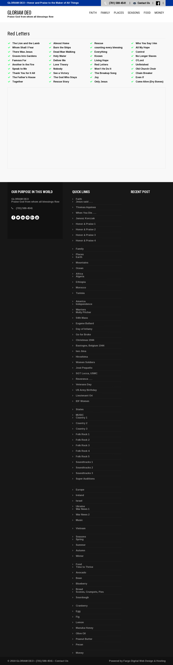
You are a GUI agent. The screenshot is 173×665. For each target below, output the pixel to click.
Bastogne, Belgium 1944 (90, 345)
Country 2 (81, 423)
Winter (80, 556)
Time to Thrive (84, 567)
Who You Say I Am (146, 43)
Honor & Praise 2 (86, 229)
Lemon (80, 622)
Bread (79, 589)
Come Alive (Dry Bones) (149, 81)
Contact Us (144, 3)
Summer (81, 545)
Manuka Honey (84, 628)
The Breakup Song (105, 73)
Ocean (79, 268)
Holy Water (59, 56)
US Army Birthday (86, 390)
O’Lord (140, 60)
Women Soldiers (85, 362)
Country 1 (81, 417)
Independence (84, 304)
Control (140, 51)
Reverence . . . (84, 379)
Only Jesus (100, 81)
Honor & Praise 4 (86, 240)
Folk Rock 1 (82, 434)
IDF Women (82, 401)
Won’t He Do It (102, 68)
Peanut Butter (84, 639)
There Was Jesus (22, 51)
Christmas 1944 (85, 340)
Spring (80, 539)
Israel (79, 500)
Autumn (80, 550)
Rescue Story (61, 81)
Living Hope (101, 60)
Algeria (80, 276)
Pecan (79, 644)
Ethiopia (81, 282)
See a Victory (61, 73)
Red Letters (101, 64)
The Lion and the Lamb (26, 43)
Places (119, 12)
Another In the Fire (23, 64)
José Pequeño (84, 367)
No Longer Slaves (146, 56)
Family (105, 12)
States (80, 409)
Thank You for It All (23, 73)
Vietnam (81, 528)
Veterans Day (84, 384)
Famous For (19, 60)
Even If (140, 77)
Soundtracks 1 (84, 462)
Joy (96, 77)
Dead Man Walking (64, 51)
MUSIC (80, 415)
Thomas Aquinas (86, 207)
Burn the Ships (62, 47)
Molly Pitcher (83, 312)
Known (98, 56)
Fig (77, 616)
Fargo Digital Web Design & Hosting (144, 661)
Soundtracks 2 (84, 467)
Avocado (81, 572)
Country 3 (81, 428)
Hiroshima (82, 356)
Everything (100, 51)
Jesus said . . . (84, 201)
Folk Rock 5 (82, 456)
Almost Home (61, 43)
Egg (78, 611)
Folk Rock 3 (82, 445)
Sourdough (82, 597)
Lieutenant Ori (84, 395)
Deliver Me (59, 60)
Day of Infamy (84, 329)
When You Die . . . (86, 212)
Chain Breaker (144, 73)
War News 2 (82, 514)
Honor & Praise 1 (86, 224)
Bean (79, 578)
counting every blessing (108, 47)
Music (79, 520)
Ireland (80, 495)
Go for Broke (83, 334)
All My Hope (143, 47)
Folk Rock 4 (82, 451)
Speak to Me (19, 68)
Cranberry (82, 605)
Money (159, 12)
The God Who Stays (65, 77)
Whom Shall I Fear (23, 47)
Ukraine (80, 506)
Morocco (81, 287)
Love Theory (60, 64)
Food (147, 12)
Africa (79, 273)
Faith (93, 12)
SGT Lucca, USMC (86, 373)
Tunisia (80, 293)
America (81, 301)
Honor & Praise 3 (86, 235)
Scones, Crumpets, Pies (90, 592)
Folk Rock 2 (82, 440)
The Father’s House (23, 77)
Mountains (82, 262)
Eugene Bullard (85, 323)
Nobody (57, 68)
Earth (79, 257)
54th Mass (82, 318)
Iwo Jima (81, 351)
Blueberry (81, 583)
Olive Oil (81, 633)
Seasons (134, 12)
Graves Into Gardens (24, 56)
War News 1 (82, 509)
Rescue (98, 43)
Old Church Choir (146, 68)
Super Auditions (85, 478)
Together (17, 81)
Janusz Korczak (85, 218)
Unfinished (142, 64)
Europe (80, 489)
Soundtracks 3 (84, 473)
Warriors (81, 309)
